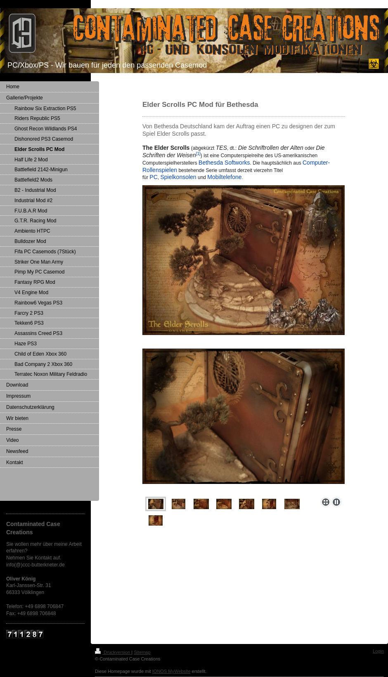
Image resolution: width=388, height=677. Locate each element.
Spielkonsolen (178, 177)
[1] (198, 153)
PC (153, 177)
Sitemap (142, 652)
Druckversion (113, 652)
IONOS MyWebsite (171, 671)
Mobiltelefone (224, 177)
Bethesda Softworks (224, 162)
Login (378, 651)
